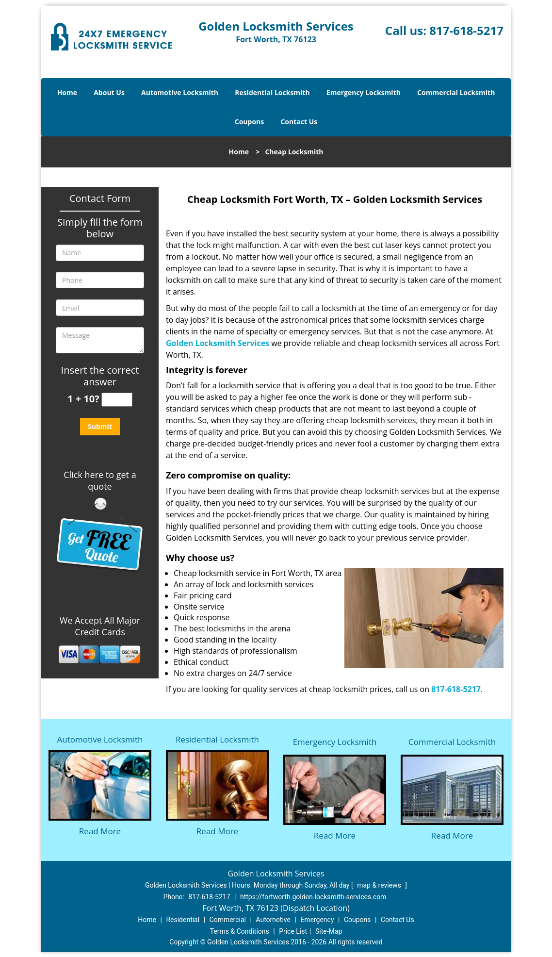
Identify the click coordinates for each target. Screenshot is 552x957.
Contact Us (298, 121)
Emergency (317, 920)
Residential (182, 920)
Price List (293, 931)
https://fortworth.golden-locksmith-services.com (313, 897)
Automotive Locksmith (179, 92)
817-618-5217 (466, 30)
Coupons (249, 121)
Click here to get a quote (100, 480)
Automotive (273, 920)
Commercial (228, 920)
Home (67, 92)
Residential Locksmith (272, 92)
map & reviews (380, 885)
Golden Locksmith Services (217, 343)
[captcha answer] (116, 400)
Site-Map (328, 931)
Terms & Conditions (239, 931)
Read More (100, 831)
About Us (109, 92)
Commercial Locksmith (456, 92)
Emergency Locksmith (363, 92)
